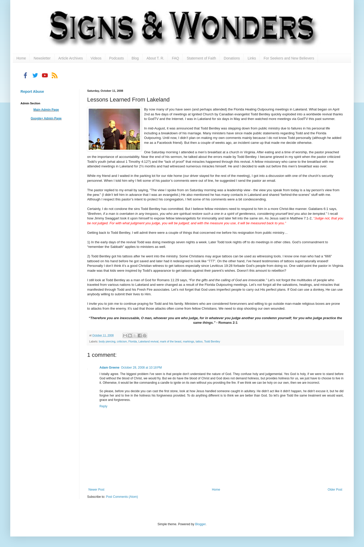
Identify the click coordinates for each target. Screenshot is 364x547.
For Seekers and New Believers (289, 58)
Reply (103, 406)
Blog (135, 58)
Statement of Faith (201, 58)
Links (252, 58)
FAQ (175, 58)
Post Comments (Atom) (122, 497)
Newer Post (96, 489)
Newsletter (42, 58)
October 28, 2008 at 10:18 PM (141, 367)
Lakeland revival (148, 341)
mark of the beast (170, 341)
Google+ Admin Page (46, 118)
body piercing (107, 341)
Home (21, 58)
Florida (132, 341)
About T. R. (155, 58)
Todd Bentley (212, 341)
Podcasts (116, 58)
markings (188, 341)
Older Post (335, 489)
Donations (232, 58)
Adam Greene (109, 367)
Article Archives (70, 58)
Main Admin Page (46, 110)
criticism (122, 341)
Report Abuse (32, 91)
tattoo (199, 341)
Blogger (200, 524)
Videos (96, 58)
